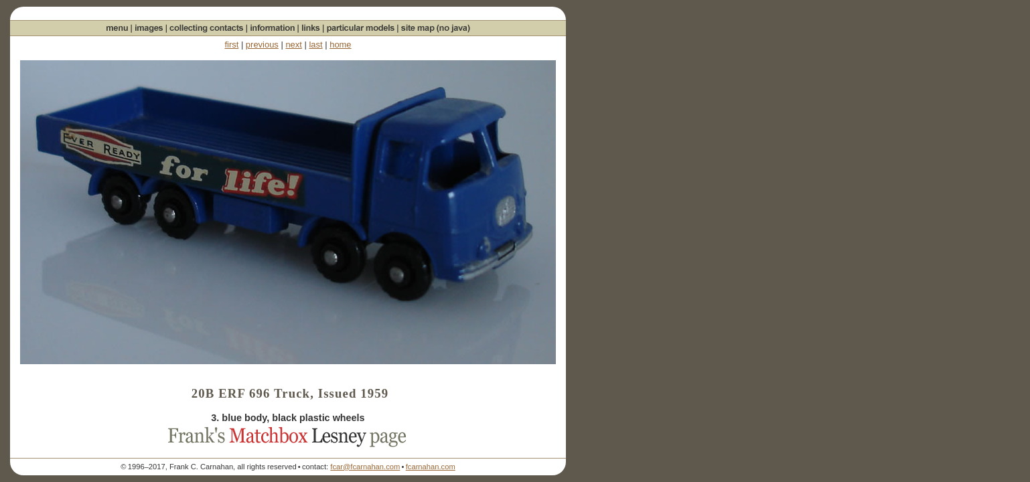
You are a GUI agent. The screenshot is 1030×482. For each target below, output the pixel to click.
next (293, 44)
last (315, 44)
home (340, 44)
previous (262, 44)
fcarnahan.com (430, 467)
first (231, 44)
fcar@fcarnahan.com (365, 467)
